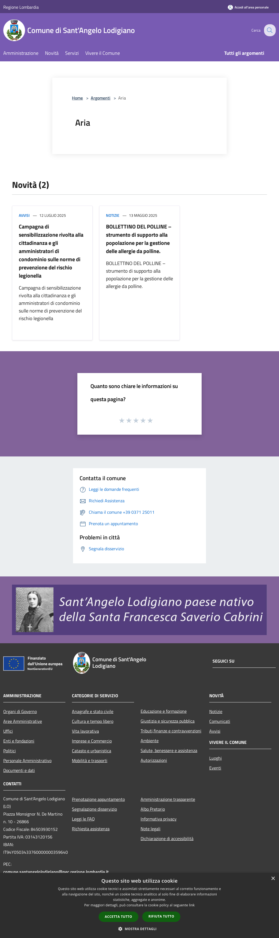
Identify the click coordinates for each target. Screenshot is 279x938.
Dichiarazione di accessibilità (167, 838)
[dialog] (139, 905)
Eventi (215, 768)
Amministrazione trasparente (168, 799)
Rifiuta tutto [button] (161, 916)
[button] (139, 928)
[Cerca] (269, 30)
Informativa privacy (159, 819)
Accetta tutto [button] (118, 916)
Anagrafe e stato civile (92, 711)
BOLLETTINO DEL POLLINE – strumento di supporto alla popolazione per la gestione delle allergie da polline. (138, 238)
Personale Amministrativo (27, 760)
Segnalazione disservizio (94, 809)
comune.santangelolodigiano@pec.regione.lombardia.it (56, 871)
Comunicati (219, 721)
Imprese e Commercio (92, 741)
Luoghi (215, 758)
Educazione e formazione (164, 711)
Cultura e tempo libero (92, 721)
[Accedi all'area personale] (248, 7)
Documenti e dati (19, 770)
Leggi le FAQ (83, 819)
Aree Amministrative (22, 721)
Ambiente (150, 740)
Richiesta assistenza (91, 828)
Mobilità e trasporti (89, 760)
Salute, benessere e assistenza (169, 750)
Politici (9, 750)
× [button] (273, 879)
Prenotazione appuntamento (98, 799)
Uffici (8, 731)
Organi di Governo (20, 711)
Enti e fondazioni (18, 741)
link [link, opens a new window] (192, 905)
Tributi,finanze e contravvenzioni (171, 730)
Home (77, 98)
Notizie (112, 215)
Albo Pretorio (153, 809)
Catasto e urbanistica (91, 750)
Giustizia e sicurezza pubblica (168, 721)
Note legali (150, 828)
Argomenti (100, 98)
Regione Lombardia (21, 7)
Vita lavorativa (85, 731)
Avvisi (24, 215)
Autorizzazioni (154, 760)
